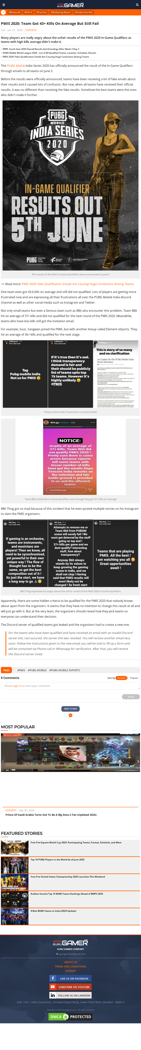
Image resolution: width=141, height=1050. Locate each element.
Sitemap (70, 971)
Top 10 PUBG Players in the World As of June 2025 (57, 859)
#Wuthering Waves (60, 12)
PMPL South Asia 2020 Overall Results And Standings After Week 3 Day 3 (41, 49)
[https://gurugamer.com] (70, 942)
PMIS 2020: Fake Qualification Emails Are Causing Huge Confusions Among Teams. (78, 284)
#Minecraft (14, 12)
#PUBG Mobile (37, 670)
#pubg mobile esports (64, 670)
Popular (134, 677)
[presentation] (14, 670)
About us (70, 962)
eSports (31, 30)
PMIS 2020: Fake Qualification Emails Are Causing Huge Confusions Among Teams (46, 56)
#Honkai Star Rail (83, 12)
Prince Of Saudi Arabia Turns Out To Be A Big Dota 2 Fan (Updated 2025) (51, 814)
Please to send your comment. (28, 686)
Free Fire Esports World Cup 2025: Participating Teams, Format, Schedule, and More (76, 842)
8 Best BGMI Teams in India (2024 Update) (53, 910)
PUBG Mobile (16, 66)
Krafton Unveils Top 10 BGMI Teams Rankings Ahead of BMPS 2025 (67, 893)
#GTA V (28, 12)
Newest (121, 677)
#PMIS (21, 670)
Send (131, 696)
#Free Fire (41, 12)
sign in (17, 686)
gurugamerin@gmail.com (72, 953)
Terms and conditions (70, 966)
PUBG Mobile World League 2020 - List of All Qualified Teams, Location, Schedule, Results (49, 52)
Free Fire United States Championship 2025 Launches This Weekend (68, 876)
